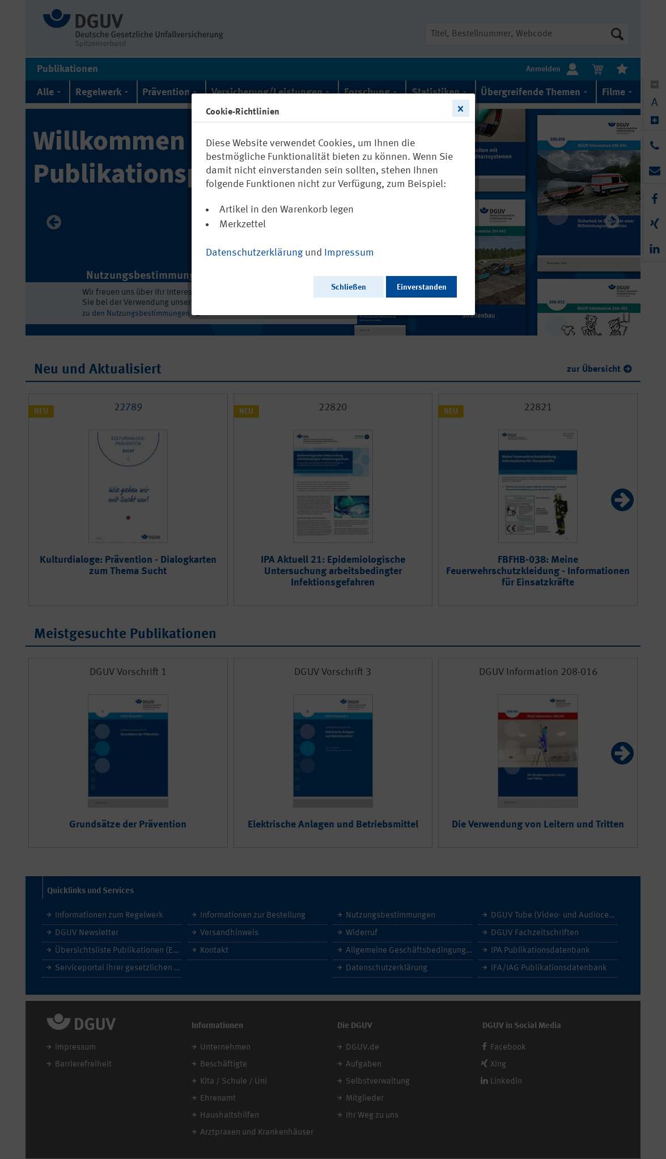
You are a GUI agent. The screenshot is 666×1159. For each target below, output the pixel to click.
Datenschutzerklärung (254, 253)
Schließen (348, 287)
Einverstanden (422, 287)
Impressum (349, 253)
